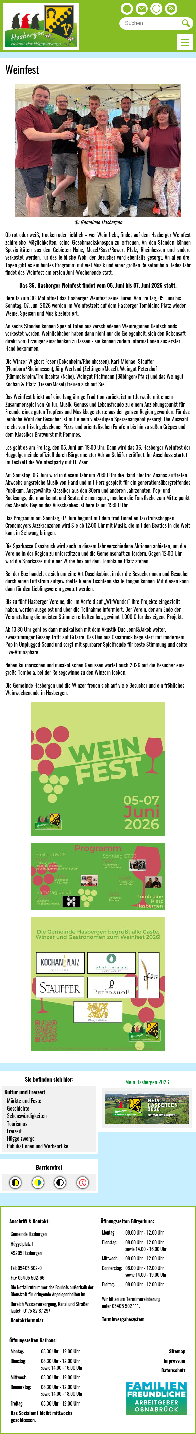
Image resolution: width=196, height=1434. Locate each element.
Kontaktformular (27, 1320)
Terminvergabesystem (123, 1319)
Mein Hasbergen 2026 (147, 1082)
